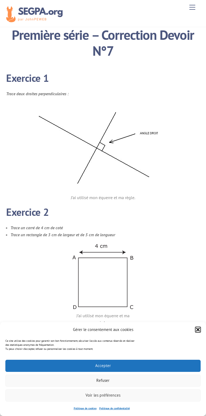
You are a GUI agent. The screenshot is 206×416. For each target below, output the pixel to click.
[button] (198, 329)
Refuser (102, 380)
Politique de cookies (85, 408)
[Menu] (192, 7)
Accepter (103, 365)
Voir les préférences (103, 395)
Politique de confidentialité (114, 408)
